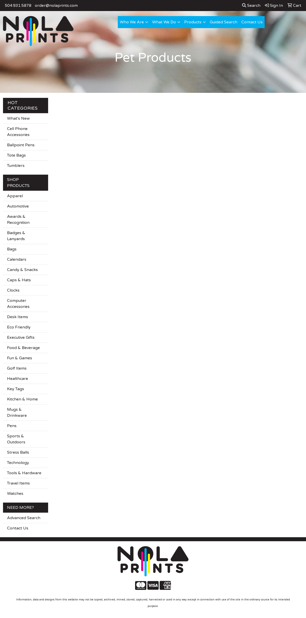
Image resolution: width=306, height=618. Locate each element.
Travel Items (18, 483)
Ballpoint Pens (21, 145)
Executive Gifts (21, 337)
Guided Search (223, 22)
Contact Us (252, 22)
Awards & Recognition (18, 219)
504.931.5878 (18, 5)
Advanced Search (23, 517)
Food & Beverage (23, 347)
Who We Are (132, 22)
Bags (12, 249)
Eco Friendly (19, 327)
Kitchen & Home (22, 399)
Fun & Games (19, 358)
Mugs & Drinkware (17, 412)
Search (251, 5)
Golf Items (17, 368)
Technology (18, 462)
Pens (12, 425)
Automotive (18, 206)
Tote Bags (16, 155)
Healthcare (17, 378)
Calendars (16, 259)
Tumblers (16, 165)
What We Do (164, 22)
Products (192, 22)
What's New (18, 118)
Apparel (15, 195)
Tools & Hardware (24, 472)
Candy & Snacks (22, 269)
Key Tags (15, 388)
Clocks (13, 290)
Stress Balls (18, 452)
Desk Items (17, 316)
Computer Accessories (18, 303)
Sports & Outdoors (16, 439)
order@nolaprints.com (56, 5)
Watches (15, 493)
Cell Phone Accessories (18, 131)
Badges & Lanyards (16, 235)
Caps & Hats (19, 280)
